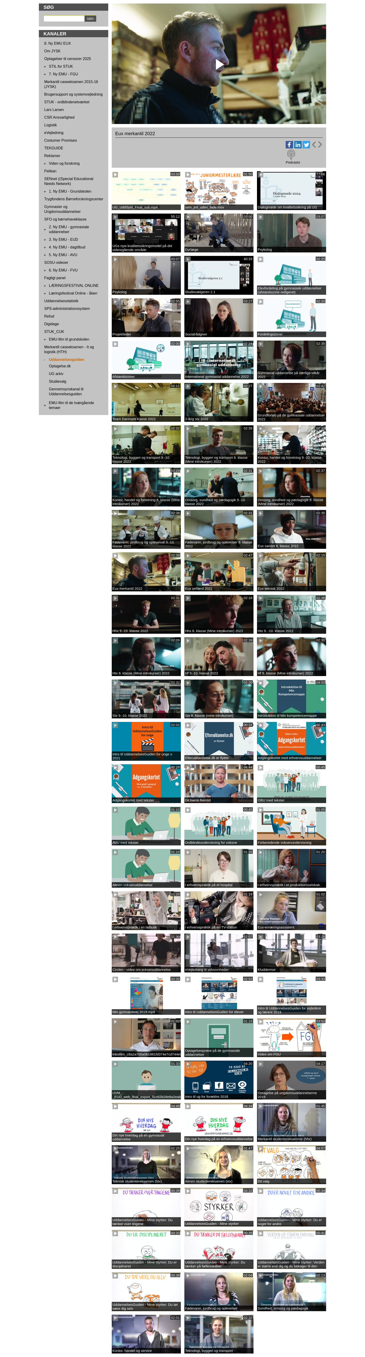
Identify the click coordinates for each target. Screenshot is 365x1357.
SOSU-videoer (56, 263)
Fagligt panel (55, 278)
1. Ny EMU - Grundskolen (70, 191)
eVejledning (54, 133)
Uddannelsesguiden (66, 360)
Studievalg (57, 381)
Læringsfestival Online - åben (73, 293)
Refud (49, 316)
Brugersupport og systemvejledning (73, 94)
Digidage (51, 324)
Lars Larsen (54, 110)
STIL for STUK (61, 66)
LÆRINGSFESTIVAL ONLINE (73, 286)
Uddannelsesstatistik (61, 301)
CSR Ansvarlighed (59, 117)
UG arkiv (56, 374)
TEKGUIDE (53, 148)
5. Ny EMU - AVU (63, 255)
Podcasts (293, 162)
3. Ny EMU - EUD (63, 239)
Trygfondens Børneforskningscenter (73, 199)
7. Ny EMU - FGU (63, 74)
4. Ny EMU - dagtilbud (67, 247)
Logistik (50, 125)
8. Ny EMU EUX (57, 43)
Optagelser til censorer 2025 (67, 59)
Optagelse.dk (60, 366)
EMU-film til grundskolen (69, 339)
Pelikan (50, 171)
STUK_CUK (54, 332)
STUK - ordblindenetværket (66, 102)
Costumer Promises (60, 140)
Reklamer (52, 156)
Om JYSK (52, 51)
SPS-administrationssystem (67, 309)
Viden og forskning (64, 163)
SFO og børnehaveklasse (65, 219)
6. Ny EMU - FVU (63, 270)
